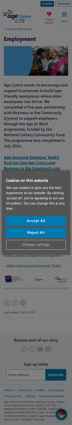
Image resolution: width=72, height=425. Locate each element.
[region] (36, 212)
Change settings (36, 245)
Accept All (36, 221)
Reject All (36, 233)
